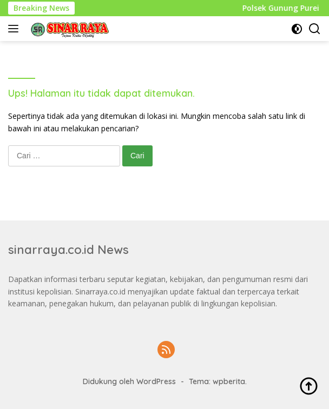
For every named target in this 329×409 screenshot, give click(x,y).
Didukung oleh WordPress (129, 381)
